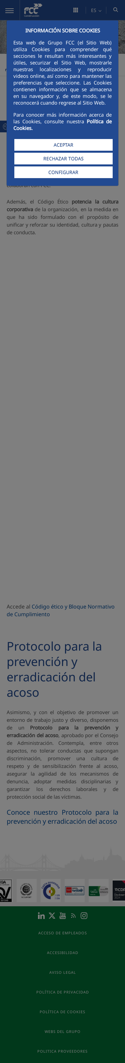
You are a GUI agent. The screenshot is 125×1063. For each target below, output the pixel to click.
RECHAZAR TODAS (63, 158)
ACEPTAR (63, 145)
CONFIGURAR (63, 172)
